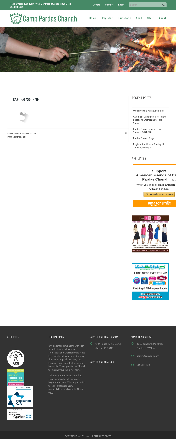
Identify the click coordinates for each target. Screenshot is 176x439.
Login (121, 4)
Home (92, 18)
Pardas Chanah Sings (143, 138)
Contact (109, 4)
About (162, 18)
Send (139, 18)
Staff (150, 18)
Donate (96, 4)
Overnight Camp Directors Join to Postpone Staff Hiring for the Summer (150, 119)
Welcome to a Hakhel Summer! (148, 110)
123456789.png (26, 99)
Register (107, 18)
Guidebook (124, 18)
